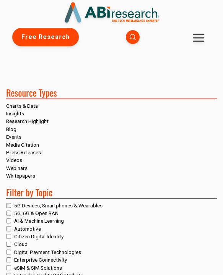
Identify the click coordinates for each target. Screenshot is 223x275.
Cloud (21, 244)
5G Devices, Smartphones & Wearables (58, 205)
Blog (11, 129)
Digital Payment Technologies (47, 252)
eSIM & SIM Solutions (38, 268)
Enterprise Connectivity (40, 260)
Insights (15, 113)
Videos (14, 160)
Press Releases (23, 152)
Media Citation (22, 145)
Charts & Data (22, 106)
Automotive (27, 229)
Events (13, 137)
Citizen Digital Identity (38, 236)
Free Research (45, 36)
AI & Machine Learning (39, 221)
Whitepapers (20, 176)
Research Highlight (27, 121)
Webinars (17, 168)
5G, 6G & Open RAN (36, 213)
